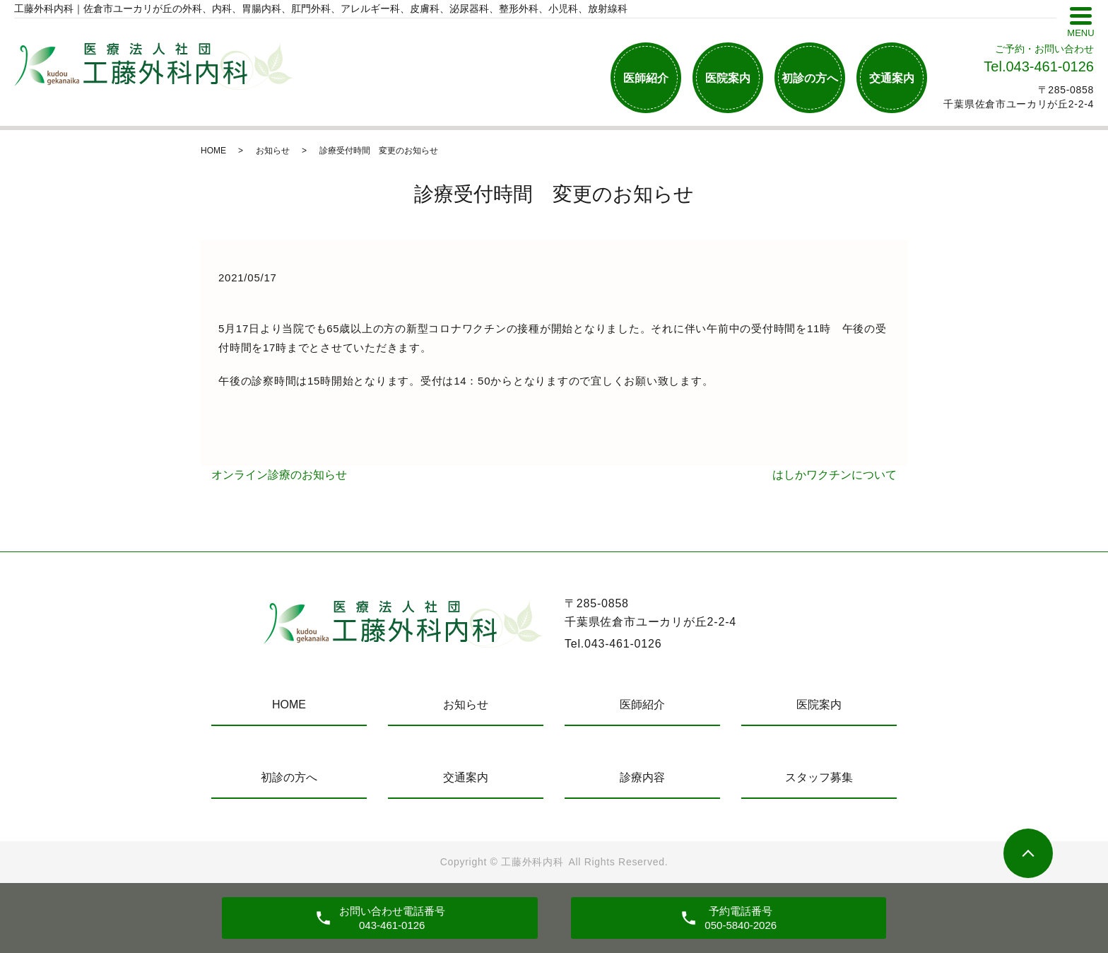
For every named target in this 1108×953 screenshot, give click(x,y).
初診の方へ (810, 78)
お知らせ (273, 151)
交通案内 (891, 78)
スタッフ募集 (819, 777)
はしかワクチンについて (834, 475)
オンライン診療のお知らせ (279, 475)
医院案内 (727, 78)
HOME (213, 151)
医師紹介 (645, 78)
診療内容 (642, 777)
